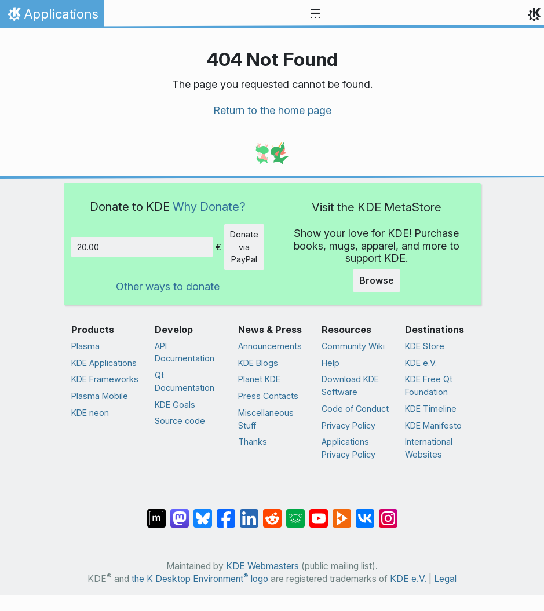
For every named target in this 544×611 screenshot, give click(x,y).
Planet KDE (259, 379)
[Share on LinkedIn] (249, 512)
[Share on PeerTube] (342, 512)
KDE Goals (175, 404)
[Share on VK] (365, 512)
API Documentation (184, 352)
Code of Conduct (355, 409)
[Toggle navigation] (315, 14)
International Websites (428, 448)
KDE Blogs (258, 363)
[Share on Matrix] (156, 512)
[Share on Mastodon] (179, 512)
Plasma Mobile (99, 396)
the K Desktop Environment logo (200, 578)
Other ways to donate (168, 286)
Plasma (85, 346)
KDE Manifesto (433, 425)
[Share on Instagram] (388, 512)
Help (330, 363)
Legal (445, 578)
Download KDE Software (350, 385)
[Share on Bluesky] (202, 512)
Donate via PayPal (244, 246)
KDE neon (90, 413)
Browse (376, 280)
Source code (180, 421)
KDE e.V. (421, 363)
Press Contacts (268, 396)
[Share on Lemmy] (295, 512)
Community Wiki (353, 346)
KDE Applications (104, 363)
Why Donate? (209, 206)
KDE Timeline (431, 409)
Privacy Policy (348, 425)
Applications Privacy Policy (348, 448)
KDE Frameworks (104, 379)
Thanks (252, 442)
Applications (51, 17)
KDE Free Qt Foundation (428, 385)
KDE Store (424, 346)
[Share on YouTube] (318, 512)
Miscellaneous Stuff (266, 419)
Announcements (270, 346)
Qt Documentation (184, 381)
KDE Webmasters (262, 566)
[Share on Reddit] (272, 512)
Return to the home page (272, 110)
